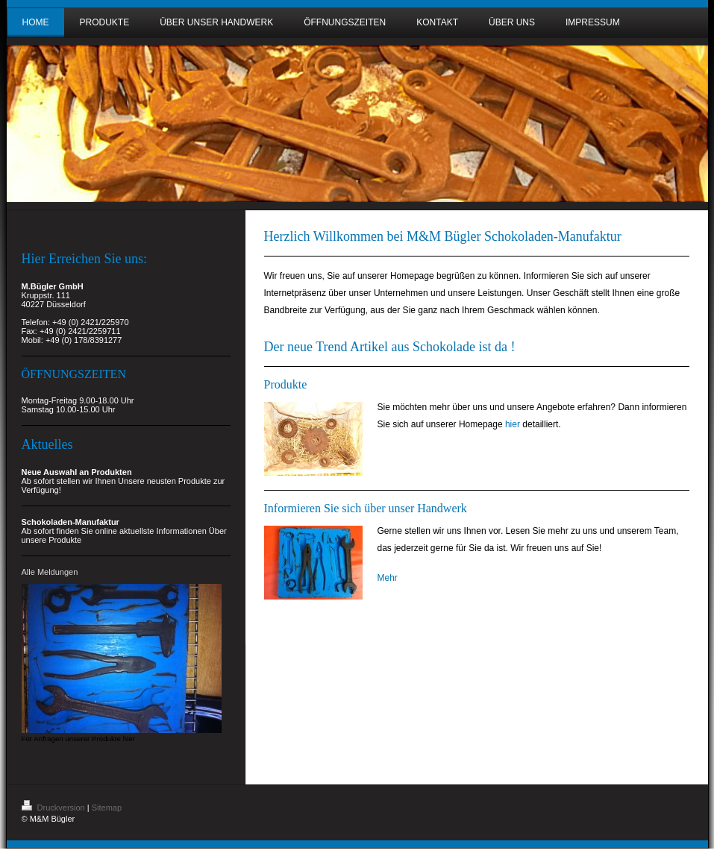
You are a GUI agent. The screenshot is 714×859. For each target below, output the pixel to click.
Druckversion (54, 807)
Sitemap (107, 807)
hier (512, 424)
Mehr (388, 578)
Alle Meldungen (50, 571)
